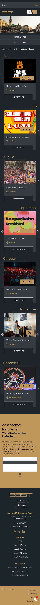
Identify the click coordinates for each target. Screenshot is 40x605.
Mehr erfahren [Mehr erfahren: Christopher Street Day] (19, 199)
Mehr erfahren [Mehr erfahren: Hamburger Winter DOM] (19, 404)
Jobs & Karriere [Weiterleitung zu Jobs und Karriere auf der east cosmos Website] (20, 549)
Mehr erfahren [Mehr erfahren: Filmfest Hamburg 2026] (19, 300)
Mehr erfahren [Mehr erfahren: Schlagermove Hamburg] (19, 148)
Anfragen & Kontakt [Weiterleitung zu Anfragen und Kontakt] (20, 553)
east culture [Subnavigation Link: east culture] (20, 42)
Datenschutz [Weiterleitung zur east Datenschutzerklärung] (32, 594)
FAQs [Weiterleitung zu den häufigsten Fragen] (20, 541)
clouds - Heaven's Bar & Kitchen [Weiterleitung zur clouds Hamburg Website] (20, 567)
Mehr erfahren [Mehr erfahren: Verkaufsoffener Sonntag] (19, 351)
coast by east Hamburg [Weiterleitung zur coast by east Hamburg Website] (20, 571)
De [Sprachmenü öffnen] (3, 5)
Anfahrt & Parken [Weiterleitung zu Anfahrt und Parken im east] (20, 545)
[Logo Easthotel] (7, 12)
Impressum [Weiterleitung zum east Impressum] (32, 590)
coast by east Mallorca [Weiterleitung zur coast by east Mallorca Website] (20, 575)
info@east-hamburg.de (21, 526)
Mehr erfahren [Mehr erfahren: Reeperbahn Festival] (19, 249)
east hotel (5, 49)
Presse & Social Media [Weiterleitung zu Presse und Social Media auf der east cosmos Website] (20, 557)
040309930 (21, 523)
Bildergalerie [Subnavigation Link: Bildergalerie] (20, 37)
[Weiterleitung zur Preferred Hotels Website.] (21, 504)
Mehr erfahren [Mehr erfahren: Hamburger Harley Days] (19, 97)
